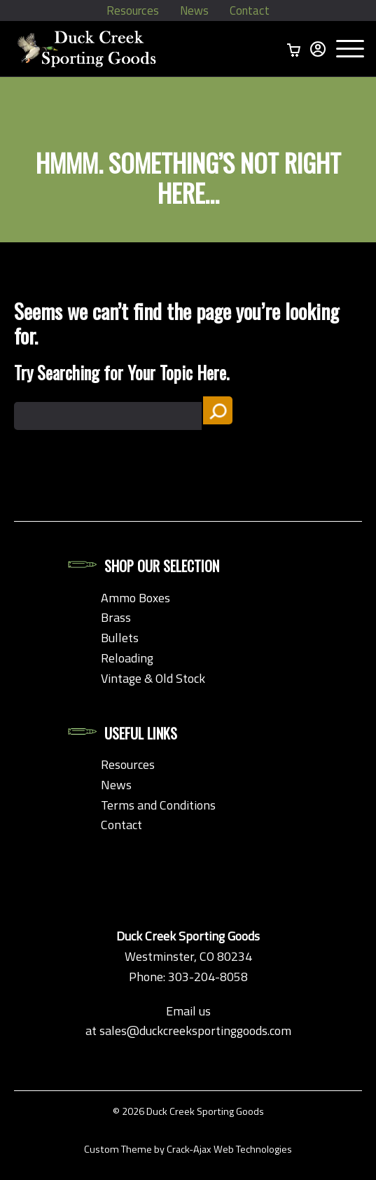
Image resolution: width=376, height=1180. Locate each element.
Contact (251, 10)
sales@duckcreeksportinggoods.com (195, 1030)
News (194, 10)
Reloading (127, 657)
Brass (116, 617)
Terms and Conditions (158, 805)
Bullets (120, 637)
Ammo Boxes (135, 597)
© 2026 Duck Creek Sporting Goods (188, 1111)
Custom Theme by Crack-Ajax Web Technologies (188, 1149)
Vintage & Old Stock (153, 678)
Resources (131, 10)
